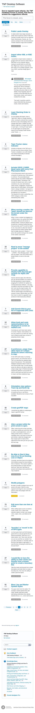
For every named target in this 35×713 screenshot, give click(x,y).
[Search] (29, 644)
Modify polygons (18, 483)
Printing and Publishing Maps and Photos (17, 673)
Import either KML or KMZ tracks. (21, 55)
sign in (17, 625)
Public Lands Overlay (19, 31)
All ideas (6, 636)
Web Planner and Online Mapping (15, 686)
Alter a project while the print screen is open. (20, 425)
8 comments (25, 261)
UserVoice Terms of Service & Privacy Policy (23, 707)
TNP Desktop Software (13, 655)
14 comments (25, 415)
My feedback (6, 25)
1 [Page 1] (13, 607)
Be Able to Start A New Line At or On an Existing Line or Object (21, 456)
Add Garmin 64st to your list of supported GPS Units (22, 309)
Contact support (12, 649)
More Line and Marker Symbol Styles (20, 585)
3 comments (25, 313)
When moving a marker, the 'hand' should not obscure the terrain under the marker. (22, 212)
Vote (5, 36)
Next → (17, 610)
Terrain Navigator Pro (13, 695)
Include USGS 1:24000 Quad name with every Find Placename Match (22, 169)
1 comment (24, 340)
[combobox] (16, 644)
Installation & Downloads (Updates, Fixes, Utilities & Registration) (17, 667)
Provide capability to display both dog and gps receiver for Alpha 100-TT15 (21, 272)
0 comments (25, 46)
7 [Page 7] (30, 607)
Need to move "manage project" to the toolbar (20, 247)
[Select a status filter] (25, 22)
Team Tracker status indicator (19, 145)
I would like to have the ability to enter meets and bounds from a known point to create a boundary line (21, 561)
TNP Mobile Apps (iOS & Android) (15, 657)
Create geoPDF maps (19, 408)
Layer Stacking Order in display (20, 113)
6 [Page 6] (27, 607)
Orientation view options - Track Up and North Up (21, 387)
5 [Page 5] (24, 607)
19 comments (25, 519)
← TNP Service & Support (8, 6)
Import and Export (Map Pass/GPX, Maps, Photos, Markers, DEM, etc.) (17, 680)
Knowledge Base (12, 661)
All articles (9, 691)
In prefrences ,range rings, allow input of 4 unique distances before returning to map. (21, 351)
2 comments (25, 135)
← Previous (7, 607)
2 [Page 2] (16, 607)
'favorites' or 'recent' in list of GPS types (21, 528)
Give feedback (11, 653)
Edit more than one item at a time (21, 505)
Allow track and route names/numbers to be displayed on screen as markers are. (20, 324)
